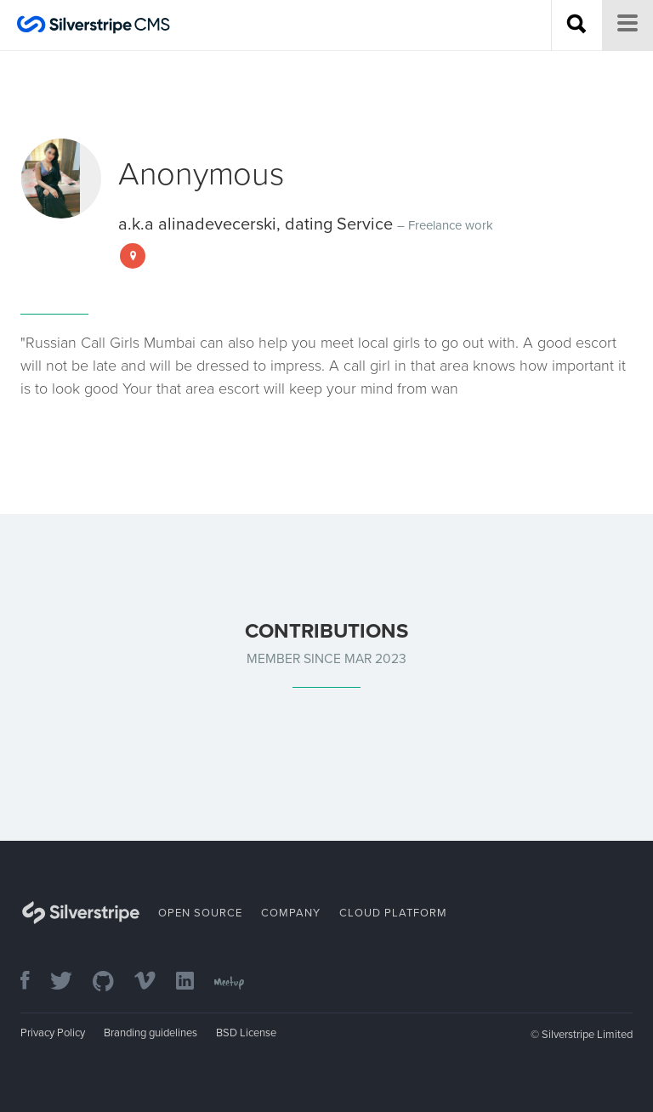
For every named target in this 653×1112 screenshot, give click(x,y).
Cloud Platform (393, 913)
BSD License (246, 1033)
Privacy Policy (52, 1033)
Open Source (200, 913)
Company (291, 913)
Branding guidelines (150, 1033)
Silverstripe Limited (587, 1034)
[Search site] (576, 25)
